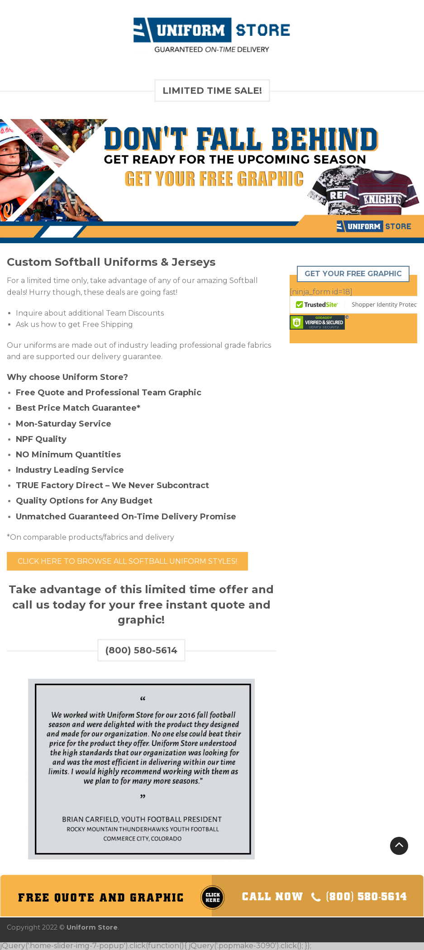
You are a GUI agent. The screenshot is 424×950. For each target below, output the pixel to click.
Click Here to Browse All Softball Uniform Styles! (127, 561)
